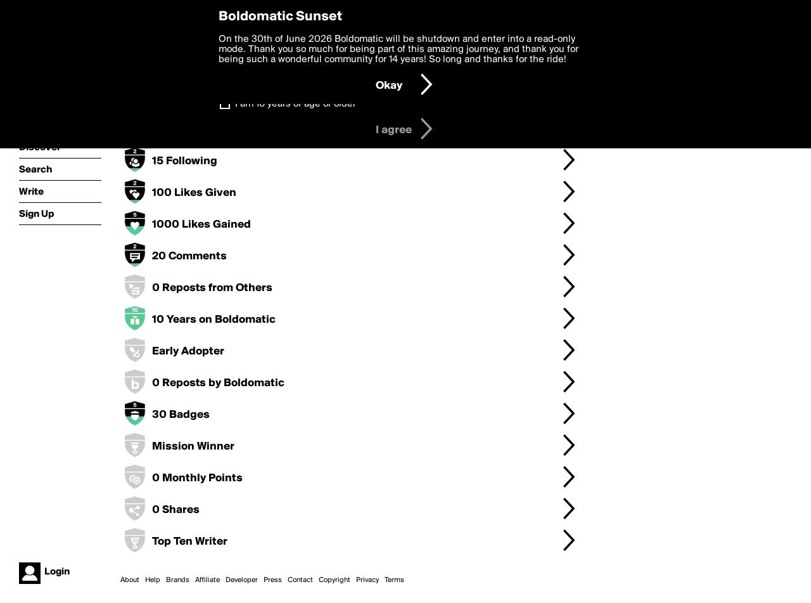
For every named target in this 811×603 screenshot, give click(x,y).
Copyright (334, 580)
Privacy (367, 580)
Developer (242, 580)
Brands (177, 580)
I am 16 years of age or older (295, 104)
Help (152, 580)
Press (273, 580)
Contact (300, 580)
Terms (394, 580)
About (129, 580)
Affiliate (207, 580)
